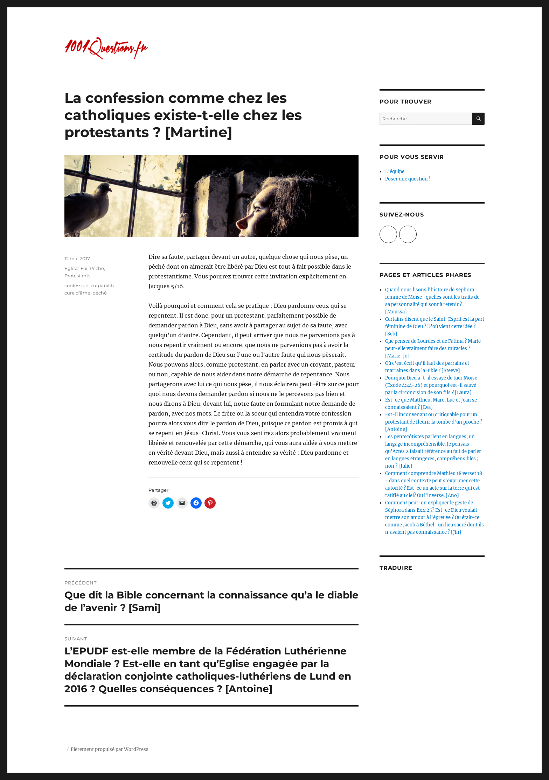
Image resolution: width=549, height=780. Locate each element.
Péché (97, 268)
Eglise (71, 268)
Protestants (77, 275)
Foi (84, 268)
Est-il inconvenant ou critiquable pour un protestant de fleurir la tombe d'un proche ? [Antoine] (433, 422)
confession (76, 285)
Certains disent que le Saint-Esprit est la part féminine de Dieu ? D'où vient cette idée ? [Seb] (434, 326)
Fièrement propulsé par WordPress (109, 749)
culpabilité (103, 285)
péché (99, 293)
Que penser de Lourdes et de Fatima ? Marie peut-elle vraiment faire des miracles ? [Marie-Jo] (433, 348)
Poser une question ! (408, 179)
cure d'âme (77, 293)
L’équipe (394, 172)
